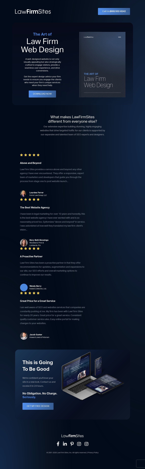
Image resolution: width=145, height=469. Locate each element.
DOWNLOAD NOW (42, 94)
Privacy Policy (93, 453)
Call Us (114, 11)
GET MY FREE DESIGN (38, 406)
